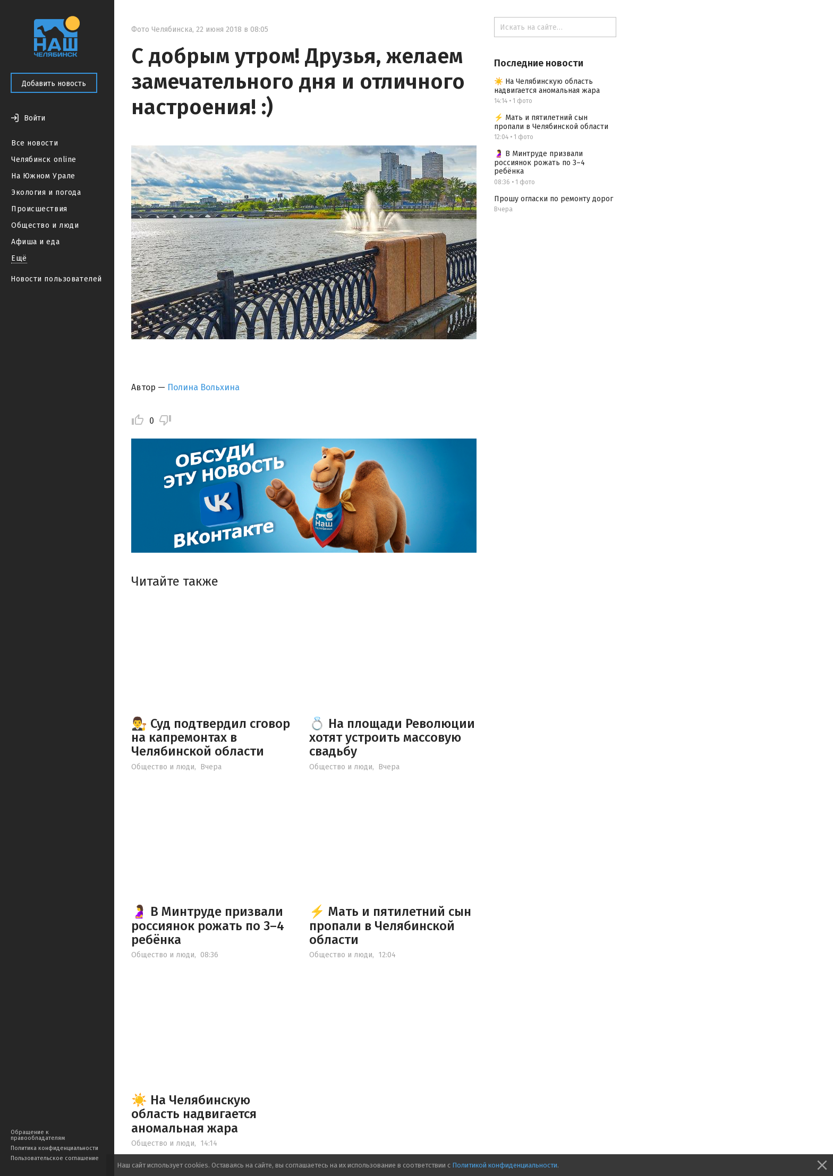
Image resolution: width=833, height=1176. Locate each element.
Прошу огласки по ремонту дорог (553, 198)
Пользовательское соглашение (55, 1158)
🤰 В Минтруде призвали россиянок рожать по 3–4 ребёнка (207, 925)
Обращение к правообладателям (38, 1135)
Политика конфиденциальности (54, 1148)
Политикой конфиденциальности (504, 1165)
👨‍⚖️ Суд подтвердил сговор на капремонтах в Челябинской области (210, 737)
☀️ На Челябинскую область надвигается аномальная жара (194, 1114)
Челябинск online (43, 159)
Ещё (19, 258)
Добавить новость (54, 83)
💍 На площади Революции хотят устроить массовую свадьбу (392, 737)
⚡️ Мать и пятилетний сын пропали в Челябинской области (390, 925)
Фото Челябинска (161, 29)
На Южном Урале (43, 176)
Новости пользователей (56, 279)
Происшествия (39, 208)
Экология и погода (46, 192)
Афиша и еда (35, 241)
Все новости (34, 143)
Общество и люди (45, 225)
